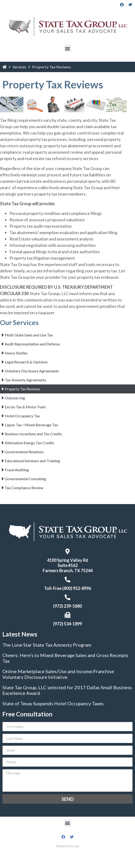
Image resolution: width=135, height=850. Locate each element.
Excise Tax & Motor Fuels (25, 407)
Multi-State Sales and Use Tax (29, 335)
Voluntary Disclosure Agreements (32, 371)
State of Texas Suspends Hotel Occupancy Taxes (53, 703)
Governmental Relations (24, 451)
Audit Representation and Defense (32, 344)
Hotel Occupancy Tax (22, 416)
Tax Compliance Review (24, 487)
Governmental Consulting (25, 478)
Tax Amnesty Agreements (25, 380)
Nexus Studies (16, 353)
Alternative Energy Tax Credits (29, 442)
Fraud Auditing (17, 469)
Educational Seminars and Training (32, 460)
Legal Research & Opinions (26, 362)
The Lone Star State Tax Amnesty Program (46, 645)
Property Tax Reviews (22, 389)
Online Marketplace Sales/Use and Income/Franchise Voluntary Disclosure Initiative (58, 674)
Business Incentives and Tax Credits (33, 434)
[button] (68, 48)
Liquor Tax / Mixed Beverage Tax (31, 425)
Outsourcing (15, 398)
